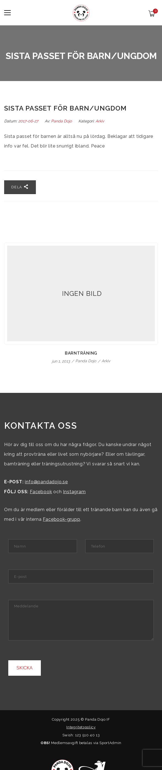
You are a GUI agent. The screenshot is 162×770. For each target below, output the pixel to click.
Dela (20, 186)
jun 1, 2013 (61, 361)
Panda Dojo (61, 121)
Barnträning (81, 353)
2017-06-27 (28, 121)
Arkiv (99, 121)
